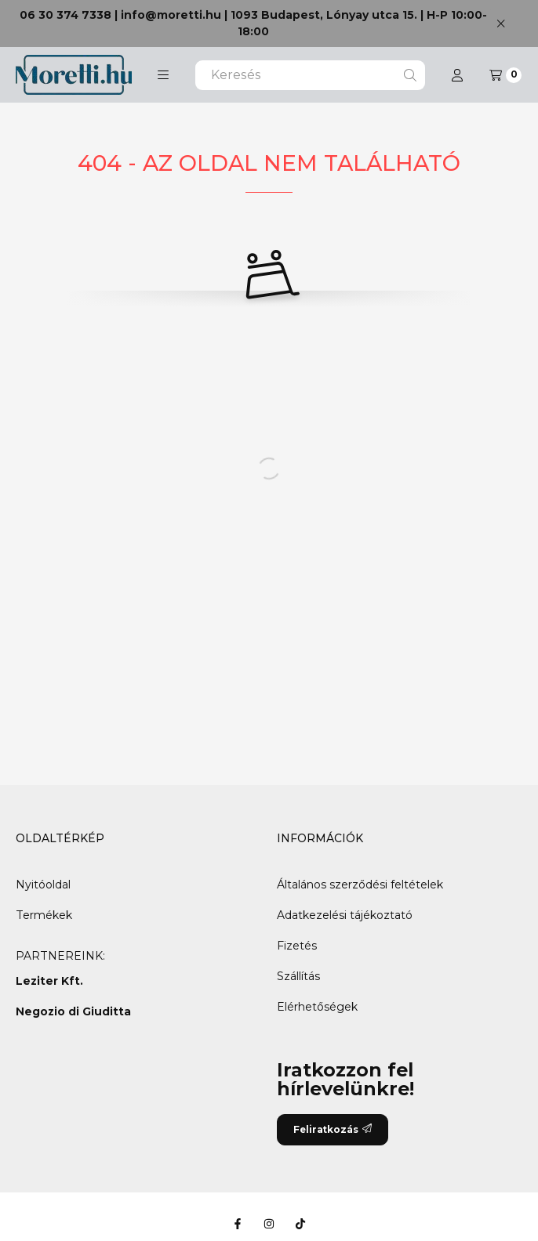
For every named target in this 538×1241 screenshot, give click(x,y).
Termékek (44, 915)
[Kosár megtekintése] (505, 75)
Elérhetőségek (317, 1007)
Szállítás (298, 976)
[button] (163, 75)
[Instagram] (269, 1223)
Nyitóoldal (43, 884)
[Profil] (457, 75)
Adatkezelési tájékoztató (345, 915)
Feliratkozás (332, 1129)
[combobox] (310, 75)
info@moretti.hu (171, 15)
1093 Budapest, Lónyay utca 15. (324, 15)
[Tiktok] (300, 1223)
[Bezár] (500, 23)
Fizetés (297, 946)
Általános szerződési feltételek (360, 884)
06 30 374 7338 (65, 15)
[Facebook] (237, 1223)
